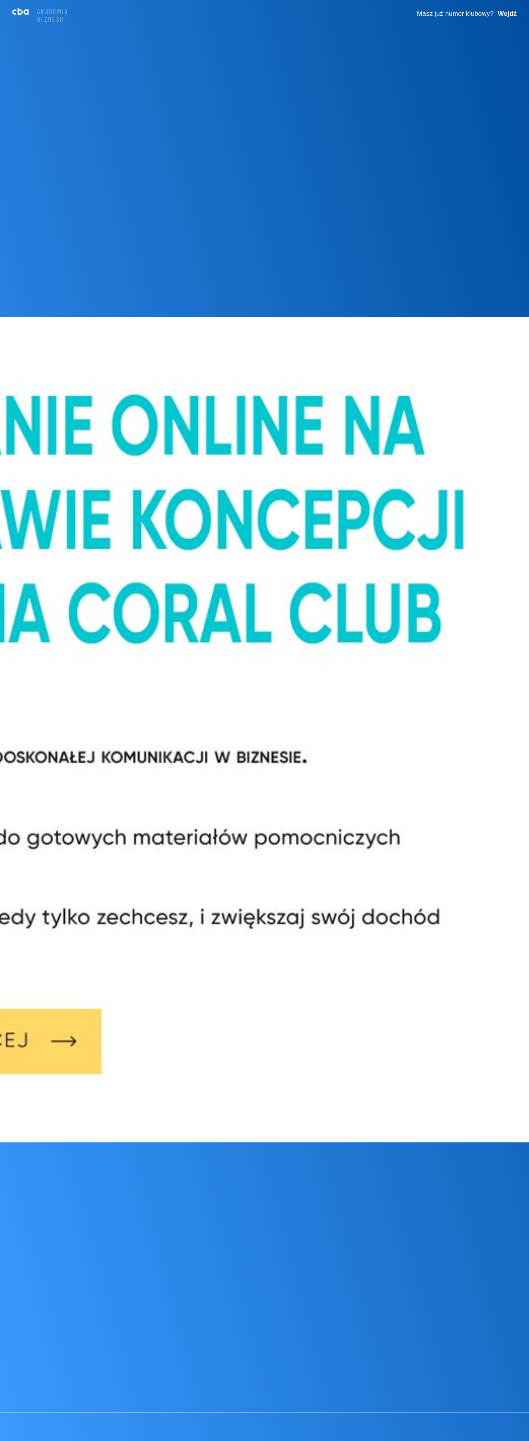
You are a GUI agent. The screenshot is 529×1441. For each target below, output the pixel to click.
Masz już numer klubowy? (455, 13)
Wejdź (507, 13)
